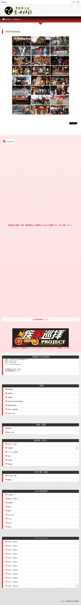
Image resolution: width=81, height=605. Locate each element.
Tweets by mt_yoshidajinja (50, 142)
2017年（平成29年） (12, 582)
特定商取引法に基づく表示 (13, 369)
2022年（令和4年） (11, 558)
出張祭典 (9, 448)
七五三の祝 (9, 515)
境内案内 (9, 393)
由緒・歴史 (9, 432)
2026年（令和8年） (11, 542)
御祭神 (8, 428)
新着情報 (9, 389)
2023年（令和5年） (11, 554)
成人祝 (8, 523)
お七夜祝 (9, 495)
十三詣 (8, 519)
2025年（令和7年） (11, 546)
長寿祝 (8, 527)
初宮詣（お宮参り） (12, 499)
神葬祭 (8, 480)
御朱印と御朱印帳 (11, 409)
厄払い (8, 456)
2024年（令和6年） (11, 550)
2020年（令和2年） (11, 566)
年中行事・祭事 (10, 476)
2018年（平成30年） (12, 578)
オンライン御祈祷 (11, 452)
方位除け (9, 460)
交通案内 (9, 397)
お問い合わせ (10, 413)
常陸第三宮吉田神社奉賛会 (14, 401)
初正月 (8, 507)
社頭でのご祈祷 (11, 444)
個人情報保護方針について (13, 371)
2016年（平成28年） (12, 586)
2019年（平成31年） (12, 574)
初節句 (8, 511)
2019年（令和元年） (12, 570)
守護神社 (9, 464)
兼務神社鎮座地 (10, 405)
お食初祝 (9, 503)
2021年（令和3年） (11, 562)
